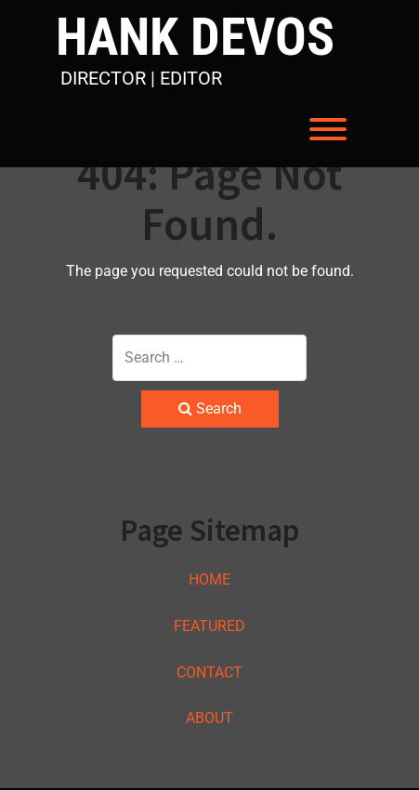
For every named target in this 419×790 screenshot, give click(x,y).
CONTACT (209, 672)
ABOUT (209, 718)
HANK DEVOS (195, 38)
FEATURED (209, 626)
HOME (209, 579)
